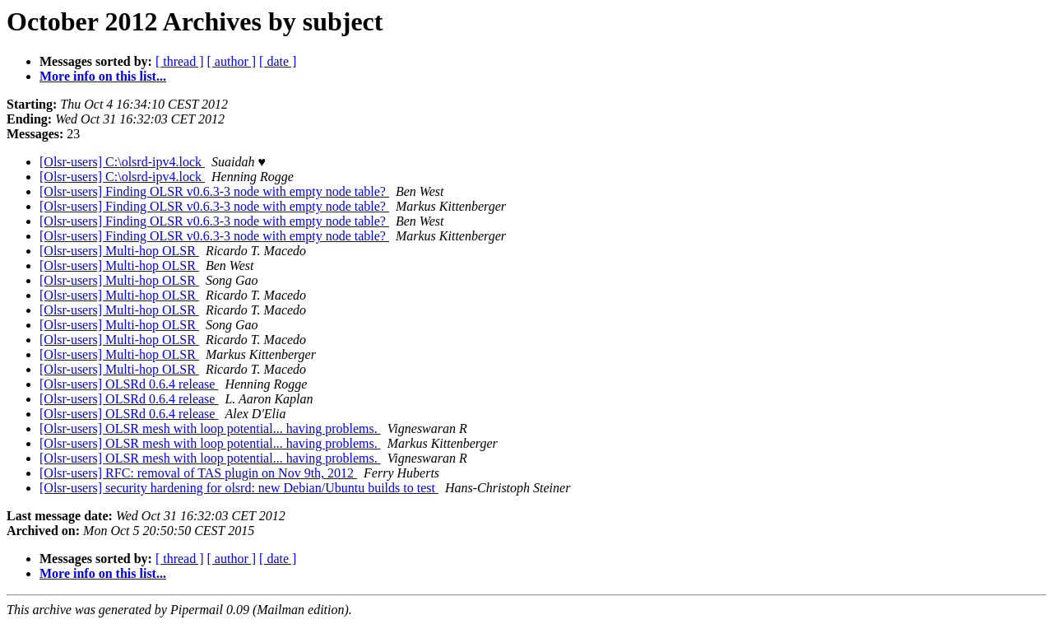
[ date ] (277, 61)
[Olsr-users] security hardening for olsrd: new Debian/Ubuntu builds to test (238, 488)
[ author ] (232, 61)
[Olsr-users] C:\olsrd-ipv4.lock (122, 162)
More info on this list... (102, 76)
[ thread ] (179, 61)
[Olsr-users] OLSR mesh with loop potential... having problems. (210, 428)
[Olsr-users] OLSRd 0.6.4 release (128, 384)
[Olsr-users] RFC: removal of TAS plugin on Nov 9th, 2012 (198, 473)
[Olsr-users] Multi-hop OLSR (119, 251)
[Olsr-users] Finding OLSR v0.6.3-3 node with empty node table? (214, 191)
